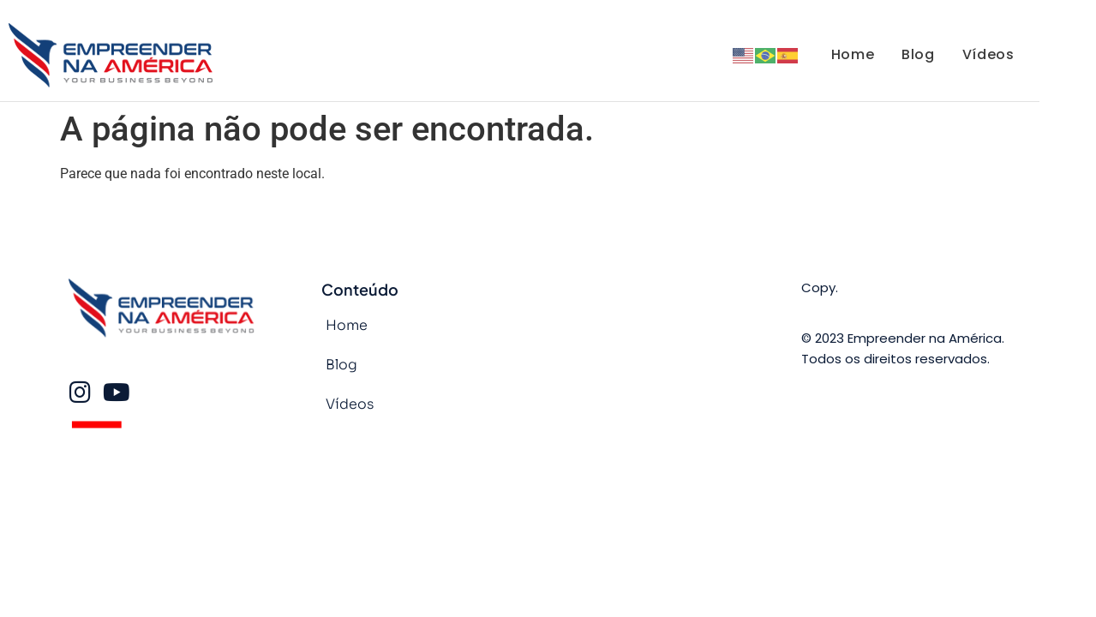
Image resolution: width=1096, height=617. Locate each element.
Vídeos (988, 54)
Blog (917, 54)
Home (852, 54)
